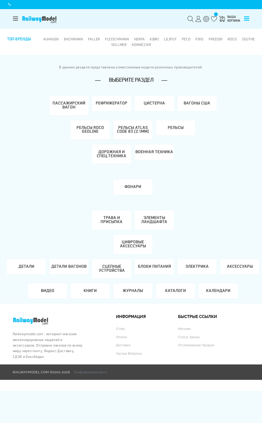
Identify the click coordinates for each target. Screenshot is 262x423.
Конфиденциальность (90, 404)
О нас (121, 361)
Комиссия (141, 44)
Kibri (153, 39)
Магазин (185, 361)
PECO (185, 39)
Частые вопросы (129, 385)
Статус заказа (189, 369)
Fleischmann (117, 39)
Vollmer (119, 44)
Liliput (169, 39)
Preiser (215, 39)
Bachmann (73, 39)
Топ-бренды (19, 39)
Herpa (139, 39)
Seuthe (248, 39)
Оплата (122, 369)
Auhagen (50, 39)
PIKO (199, 39)
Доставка (123, 377)
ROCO (231, 39)
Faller (94, 39)
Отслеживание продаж (197, 377)
